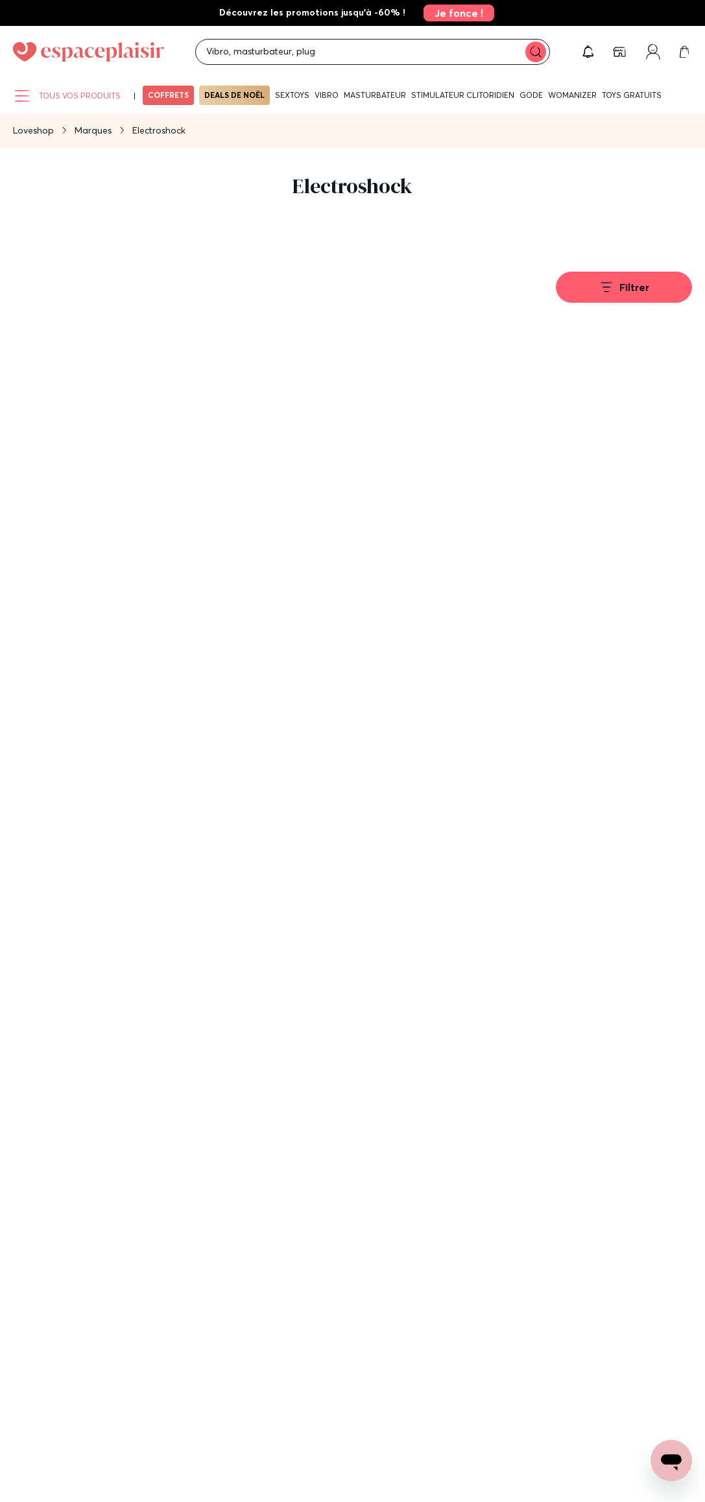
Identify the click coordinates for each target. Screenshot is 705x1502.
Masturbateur (375, 95)
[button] (588, 52)
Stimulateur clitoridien (462, 95)
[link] (455, 13)
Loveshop (33, 130)
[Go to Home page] (88, 52)
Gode (531, 95)
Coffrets (168, 95)
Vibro (327, 95)
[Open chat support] (671, 1460)
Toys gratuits (632, 95)
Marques (93, 130)
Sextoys (292, 95)
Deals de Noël (234, 95)
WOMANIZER (572, 95)
